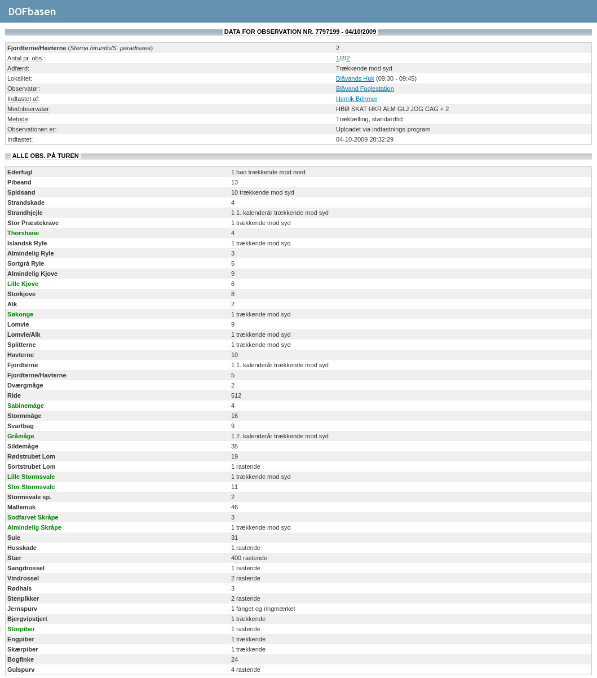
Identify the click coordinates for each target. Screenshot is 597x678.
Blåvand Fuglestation (365, 88)
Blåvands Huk (355, 78)
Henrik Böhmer (356, 98)
